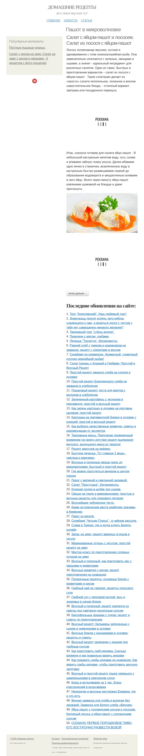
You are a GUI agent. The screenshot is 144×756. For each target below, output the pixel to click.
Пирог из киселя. (83, 516)
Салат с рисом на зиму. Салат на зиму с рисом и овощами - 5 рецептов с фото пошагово (32, 58)
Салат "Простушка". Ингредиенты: (95, 484)
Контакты (56, 739)
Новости (70, 20)
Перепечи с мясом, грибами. (90, 336)
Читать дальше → (77, 293)
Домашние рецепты (72, 7)
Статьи (86, 20)
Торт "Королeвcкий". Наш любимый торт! (98, 314)
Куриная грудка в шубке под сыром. (96, 489)
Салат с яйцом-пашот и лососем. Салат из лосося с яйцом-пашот (100, 40)
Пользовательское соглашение (75, 739)
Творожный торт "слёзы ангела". (92, 332)
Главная (53, 20)
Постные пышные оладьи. (27, 47)
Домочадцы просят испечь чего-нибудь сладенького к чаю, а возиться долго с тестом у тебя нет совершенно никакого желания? (99, 323)
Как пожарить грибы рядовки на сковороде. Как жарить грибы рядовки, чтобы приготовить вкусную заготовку (101, 664)
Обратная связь (100, 739)
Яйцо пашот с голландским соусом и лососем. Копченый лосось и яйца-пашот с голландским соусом (101, 714)
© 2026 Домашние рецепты (22, 739)
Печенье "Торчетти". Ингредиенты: (94, 341)
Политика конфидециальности (65, 743)
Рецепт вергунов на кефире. (91, 448)
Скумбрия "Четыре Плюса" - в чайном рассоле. (104, 520)
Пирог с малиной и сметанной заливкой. (99, 480)
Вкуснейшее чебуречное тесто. (93, 502)
